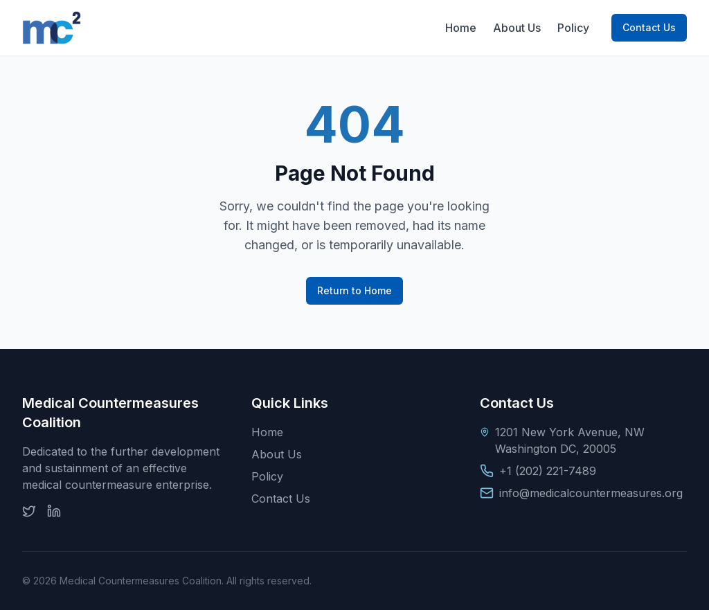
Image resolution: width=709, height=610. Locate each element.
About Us (517, 28)
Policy (573, 28)
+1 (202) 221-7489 (547, 471)
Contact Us (649, 27)
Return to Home (354, 290)
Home (460, 28)
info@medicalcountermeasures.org (591, 493)
